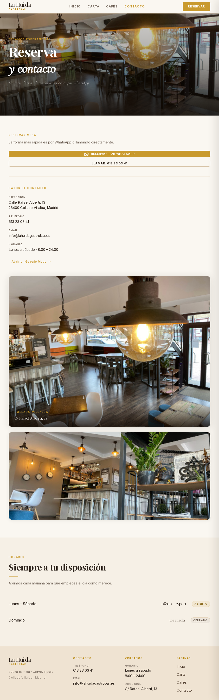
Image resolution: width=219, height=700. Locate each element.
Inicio (75, 8)
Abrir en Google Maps (27, 271)
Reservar (196, 7)
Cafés (111, 8)
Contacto (134, 8)
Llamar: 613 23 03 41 (109, 170)
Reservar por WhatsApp (109, 156)
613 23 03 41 (19, 231)
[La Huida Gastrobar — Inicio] (20, 8)
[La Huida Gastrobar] (20, 670)
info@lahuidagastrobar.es (29, 245)
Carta (93, 8)
